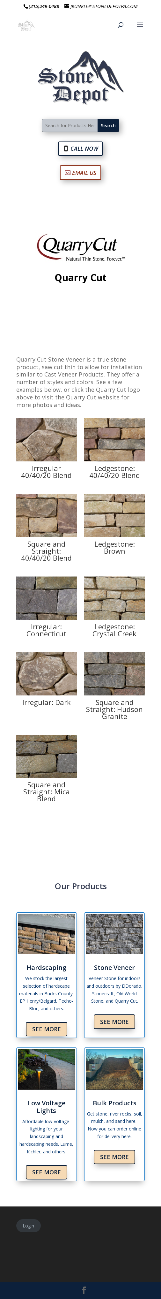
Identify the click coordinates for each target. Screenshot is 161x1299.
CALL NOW (84, 148)
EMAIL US (84, 172)
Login (28, 1226)
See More (46, 1029)
